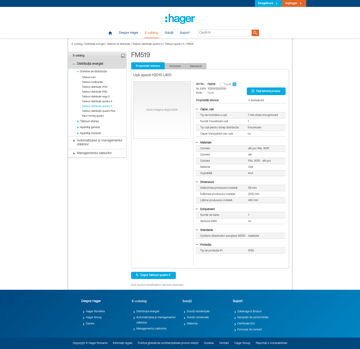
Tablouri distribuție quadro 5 (147, 44)
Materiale (203, 142)
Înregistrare (265, 3)
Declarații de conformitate (252, 317)
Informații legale (122, 343)
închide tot (256, 100)
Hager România (95, 311)
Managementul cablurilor (151, 328)
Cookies (209, 343)
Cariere (90, 323)
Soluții (169, 33)
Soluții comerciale (198, 317)
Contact (224, 343)
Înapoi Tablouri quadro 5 (153, 275)
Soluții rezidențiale (198, 311)
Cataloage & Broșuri (249, 311)
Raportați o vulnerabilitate (271, 343)
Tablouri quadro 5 (174, 44)
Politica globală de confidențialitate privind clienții (168, 343)
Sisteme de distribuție (118, 44)
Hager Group (94, 317)
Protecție (203, 245)
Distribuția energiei (94, 44)
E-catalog (151, 33)
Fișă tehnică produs (265, 91)
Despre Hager (128, 33)
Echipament (205, 209)
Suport (184, 33)
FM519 (189, 44)
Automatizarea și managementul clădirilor (156, 320)
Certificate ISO (246, 323)
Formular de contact (249, 329)
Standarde (204, 230)
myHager (291, 3)
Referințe (192, 323)
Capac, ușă (205, 109)
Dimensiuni (205, 182)
